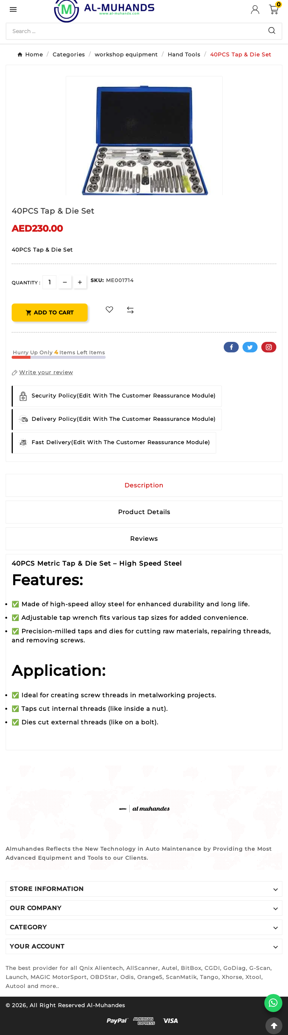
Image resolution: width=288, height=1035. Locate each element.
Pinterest (268, 347)
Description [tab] (144, 485)
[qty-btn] (79, 281)
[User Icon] (260, 9)
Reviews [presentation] (144, 538)
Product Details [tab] (144, 512)
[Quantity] (49, 282)
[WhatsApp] (273, 1003)
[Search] (134, 31)
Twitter (250, 347)
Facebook (231, 347)
